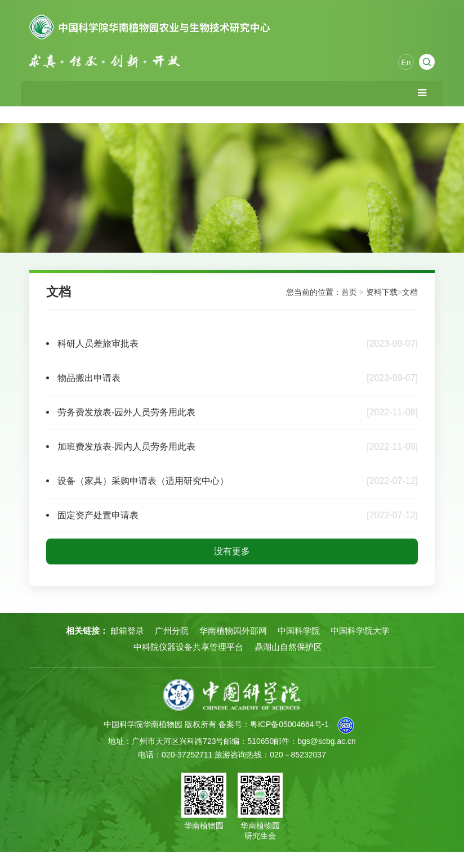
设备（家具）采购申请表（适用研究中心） (143, 481)
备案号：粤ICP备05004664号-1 (273, 724)
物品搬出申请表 (89, 378)
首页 (349, 292)
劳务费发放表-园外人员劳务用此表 (126, 412)
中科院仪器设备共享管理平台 (188, 647)
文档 (410, 292)
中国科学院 (299, 630)
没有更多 (232, 551)
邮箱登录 (127, 630)
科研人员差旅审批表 (98, 343)
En (406, 62)
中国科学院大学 (360, 630)
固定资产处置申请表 (98, 515)
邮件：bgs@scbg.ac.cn (315, 741)
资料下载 (382, 292)
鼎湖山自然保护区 (288, 647)
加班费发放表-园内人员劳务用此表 (126, 446)
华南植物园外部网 (233, 630)
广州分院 (172, 630)
